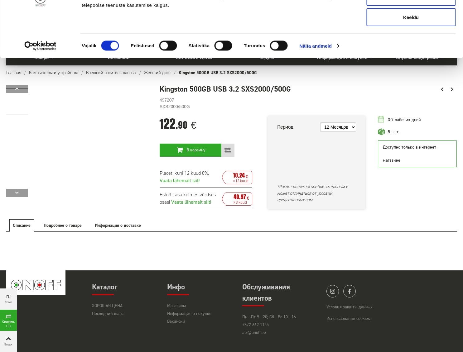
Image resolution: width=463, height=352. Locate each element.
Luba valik (410, 37)
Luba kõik (411, 16)
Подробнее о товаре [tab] (63, 225)
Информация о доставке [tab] (118, 225)
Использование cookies (348, 318)
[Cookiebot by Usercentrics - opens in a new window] (40, 86)
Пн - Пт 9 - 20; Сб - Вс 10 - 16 (269, 317)
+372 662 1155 (255, 325)
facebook (349, 291)
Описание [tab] (22, 225)
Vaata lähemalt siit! (180, 180)
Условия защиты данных (349, 307)
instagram (332, 291)
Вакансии (176, 321)
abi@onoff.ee (254, 332)
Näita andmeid (315, 85)
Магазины (176, 306)
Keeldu (411, 57)
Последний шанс (107, 313)
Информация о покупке (189, 313)
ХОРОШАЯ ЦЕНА (107, 306)
